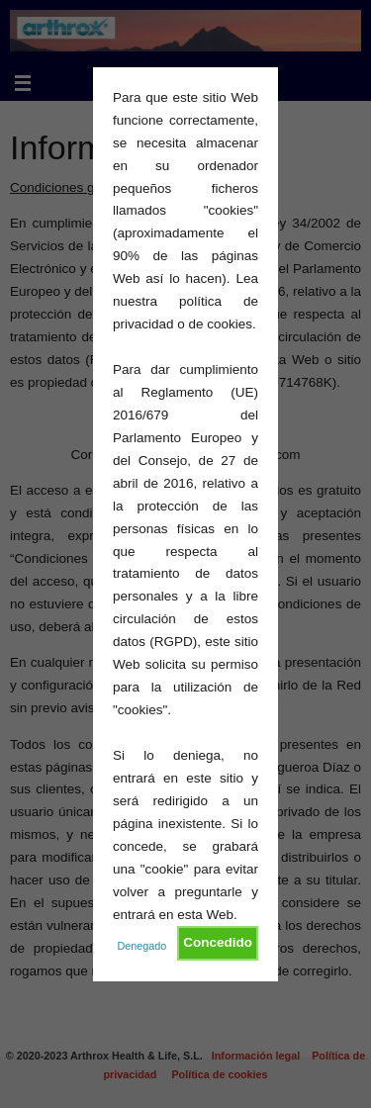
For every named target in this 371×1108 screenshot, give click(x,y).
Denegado (142, 946)
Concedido (217, 942)
